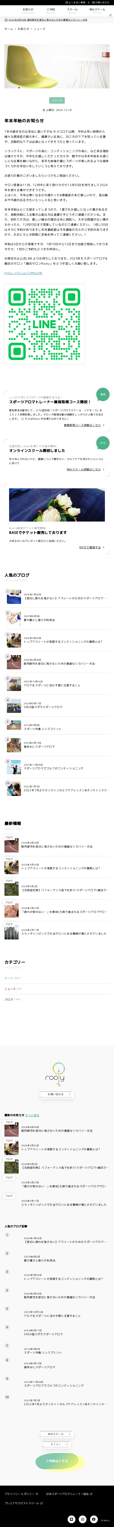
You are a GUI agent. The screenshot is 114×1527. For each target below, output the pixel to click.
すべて (12, 978)
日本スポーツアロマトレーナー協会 (69, 1494)
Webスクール (55, 1434)
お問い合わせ (56, 1094)
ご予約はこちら (57, 1461)
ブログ (9, 837)
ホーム (8, 29)
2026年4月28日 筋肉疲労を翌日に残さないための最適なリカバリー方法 (45, 19)
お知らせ (23, 29)
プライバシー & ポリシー (21, 1494)
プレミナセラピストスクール (23, 1503)
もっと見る (32, 1115)
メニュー (56, 1444)
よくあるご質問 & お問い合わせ (87, 2)
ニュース (57, 100)
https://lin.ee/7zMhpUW (23, 273)
